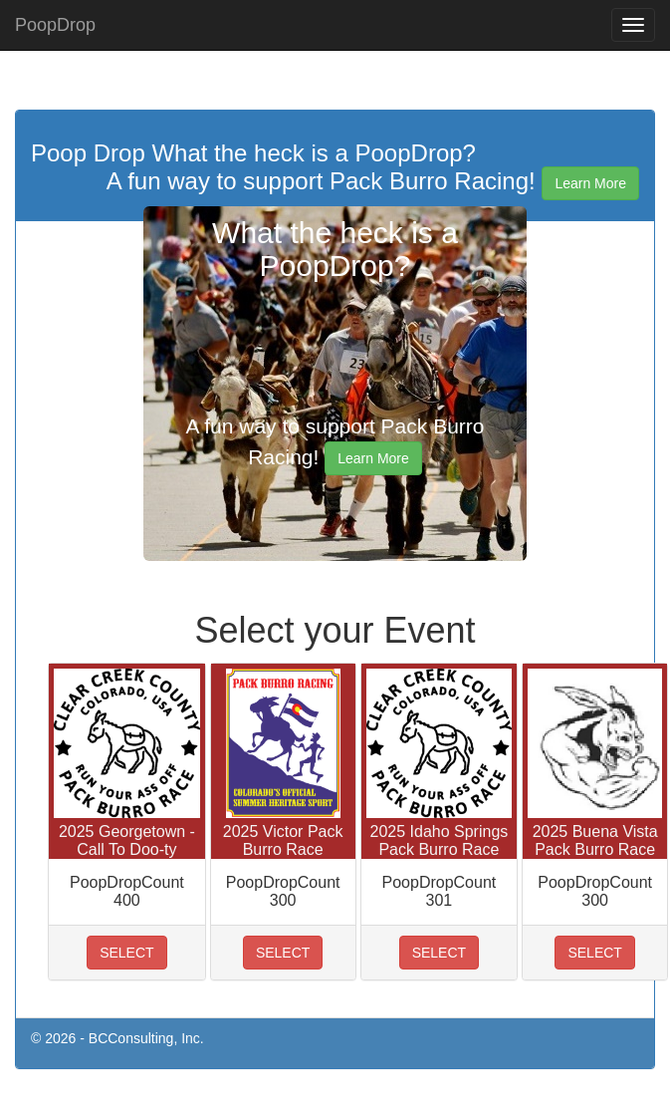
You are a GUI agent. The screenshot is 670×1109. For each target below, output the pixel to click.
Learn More (590, 183)
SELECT (126, 953)
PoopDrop (55, 25)
